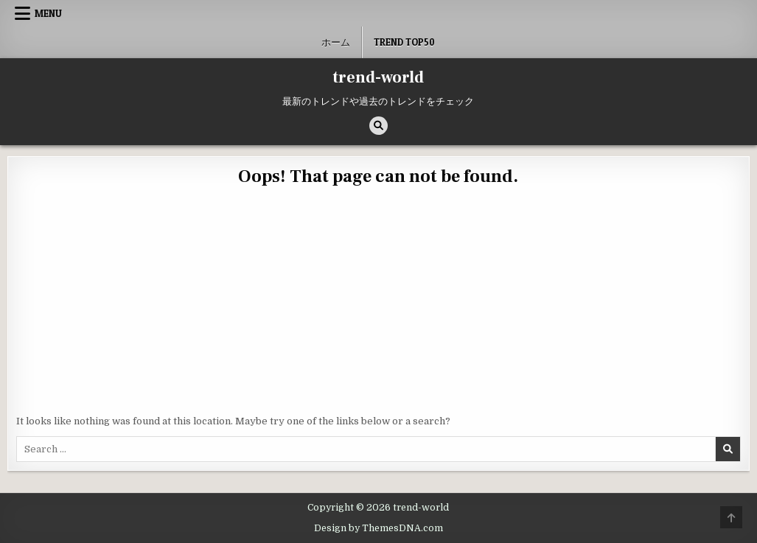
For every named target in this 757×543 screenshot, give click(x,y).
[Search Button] (378, 125)
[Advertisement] (378, 303)
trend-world (378, 77)
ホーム (335, 42)
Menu (48, 13)
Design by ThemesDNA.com (378, 528)
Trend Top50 (404, 42)
